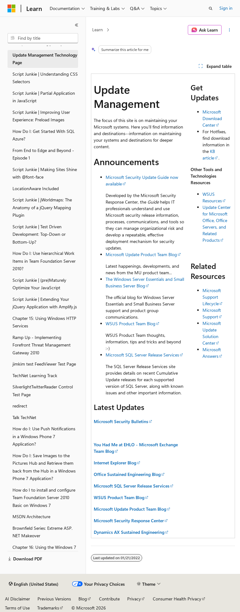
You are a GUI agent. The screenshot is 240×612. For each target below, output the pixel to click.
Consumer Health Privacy (177, 599)
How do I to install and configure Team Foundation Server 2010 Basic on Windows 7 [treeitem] (43, 497)
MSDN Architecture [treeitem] (31, 516)
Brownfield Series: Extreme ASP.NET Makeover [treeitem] (42, 532)
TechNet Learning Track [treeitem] (34, 375)
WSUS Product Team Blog (130, 323)
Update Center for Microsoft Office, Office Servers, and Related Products (216, 223)
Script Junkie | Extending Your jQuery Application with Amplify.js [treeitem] (44, 303)
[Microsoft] (12, 8)
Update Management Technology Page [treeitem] (44, 59)
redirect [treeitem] (19, 406)
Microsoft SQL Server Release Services (142, 355)
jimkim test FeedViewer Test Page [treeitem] (44, 364)
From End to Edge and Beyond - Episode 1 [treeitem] (43, 154)
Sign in (225, 8)
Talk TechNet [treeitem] (24, 417)
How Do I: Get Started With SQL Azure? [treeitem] (43, 135)
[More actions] (229, 30)
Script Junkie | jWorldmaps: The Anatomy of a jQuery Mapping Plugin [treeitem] (42, 207)
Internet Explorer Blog (115, 463)
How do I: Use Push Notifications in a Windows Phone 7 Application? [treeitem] (43, 436)
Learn (97, 30)
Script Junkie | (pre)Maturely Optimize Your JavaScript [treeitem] (39, 284)
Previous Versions (54, 599)
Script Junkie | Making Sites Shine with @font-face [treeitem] (44, 173)
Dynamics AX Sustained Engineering (129, 532)
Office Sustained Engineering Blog (127, 474)
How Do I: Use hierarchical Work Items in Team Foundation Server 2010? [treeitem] (44, 260)
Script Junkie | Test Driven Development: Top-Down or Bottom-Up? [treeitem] (39, 234)
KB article (208, 154)
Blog (82, 599)
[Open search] (210, 8)
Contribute (109, 599)
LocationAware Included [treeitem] (35, 188)
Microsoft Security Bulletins (121, 421)
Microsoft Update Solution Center (211, 333)
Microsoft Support (211, 313)
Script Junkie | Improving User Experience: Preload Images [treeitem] (41, 116)
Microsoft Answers (211, 352)
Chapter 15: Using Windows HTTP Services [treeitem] (44, 322)
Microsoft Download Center (212, 118)
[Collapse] (76, 25)
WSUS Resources (212, 197)
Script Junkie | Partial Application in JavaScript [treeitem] (43, 97)
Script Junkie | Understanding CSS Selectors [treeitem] (45, 78)
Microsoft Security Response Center (129, 520)
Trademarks (48, 608)
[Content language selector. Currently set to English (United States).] (33, 584)
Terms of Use (17, 608)
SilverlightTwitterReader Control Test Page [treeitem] (42, 390)
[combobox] (43, 38)
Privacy (134, 599)
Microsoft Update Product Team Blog (141, 254)
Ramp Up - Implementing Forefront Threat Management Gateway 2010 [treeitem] (41, 345)
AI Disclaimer (17, 599)
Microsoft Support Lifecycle (211, 296)
